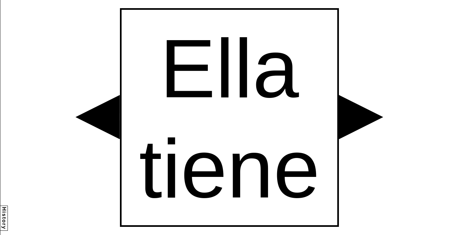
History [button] (4, 218)
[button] (97, 117)
